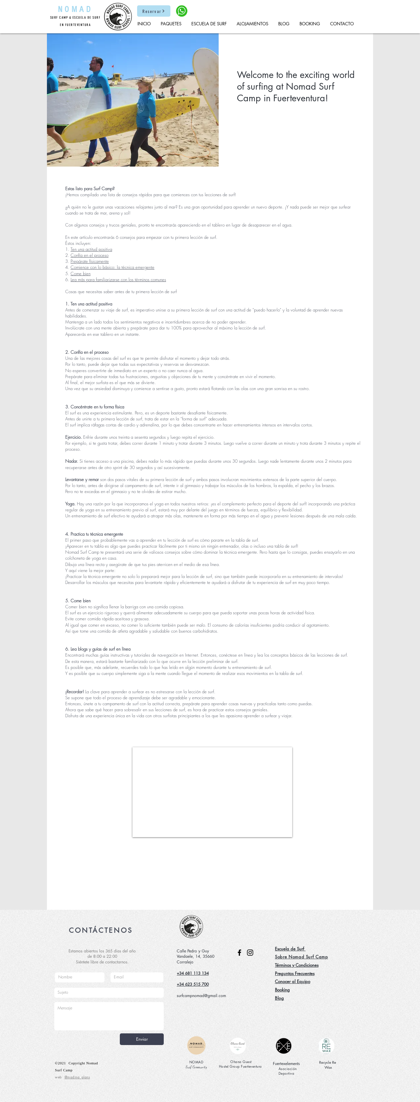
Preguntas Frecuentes (295, 973)
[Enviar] (142, 1039)
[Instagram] (250, 952)
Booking (282, 990)
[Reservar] (153, 11)
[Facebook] (239, 952)
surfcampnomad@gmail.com (201, 995)
